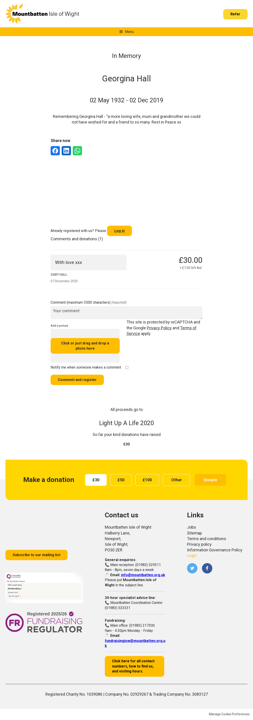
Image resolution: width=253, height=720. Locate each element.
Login (192, 555)
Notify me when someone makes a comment (86, 367)
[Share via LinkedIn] (66, 150)
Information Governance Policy (214, 550)
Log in (119, 231)
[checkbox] (126, 367)
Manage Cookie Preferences (229, 714)
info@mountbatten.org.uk (143, 575)
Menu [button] (129, 32)
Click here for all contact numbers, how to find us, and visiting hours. (133, 666)
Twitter (192, 568)
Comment (77, 380)
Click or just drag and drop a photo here (85, 345)
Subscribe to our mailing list (36, 555)
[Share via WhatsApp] (77, 150)
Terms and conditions (206, 538)
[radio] (96, 480)
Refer (235, 14)
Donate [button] (210, 479)
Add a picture (59, 325)
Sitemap (194, 533)
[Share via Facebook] (55, 150)
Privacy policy (199, 544)
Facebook (207, 568)
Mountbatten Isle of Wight (42, 14)
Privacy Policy (159, 328)
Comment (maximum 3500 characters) (88, 302)
